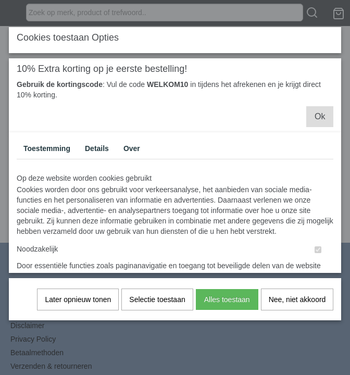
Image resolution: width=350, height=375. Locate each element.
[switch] (318, 254)
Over (131, 153)
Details (97, 153)
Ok (320, 121)
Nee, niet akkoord (297, 304)
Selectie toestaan (157, 304)
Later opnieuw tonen (78, 304)
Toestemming (46, 153)
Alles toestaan (227, 304)
